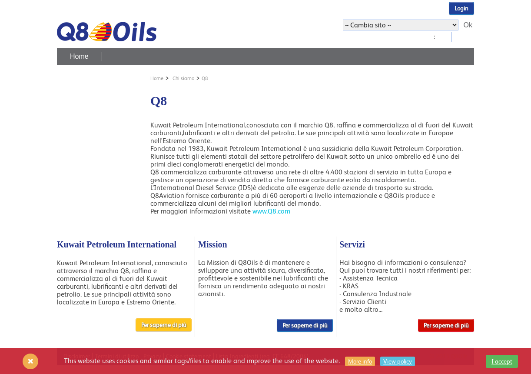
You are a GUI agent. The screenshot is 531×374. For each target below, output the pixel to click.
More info (360, 361)
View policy (397, 361)
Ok (468, 25)
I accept (501, 361)
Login (461, 8)
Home (79, 56)
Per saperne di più (163, 324)
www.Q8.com (271, 211)
